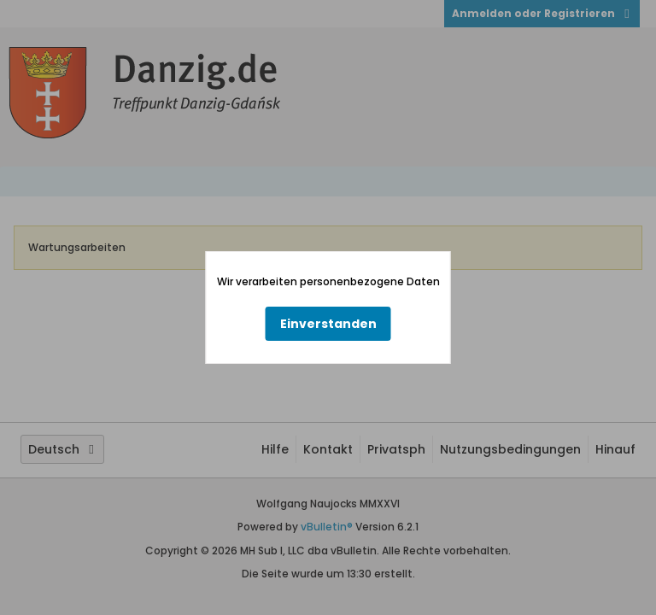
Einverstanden (328, 323)
